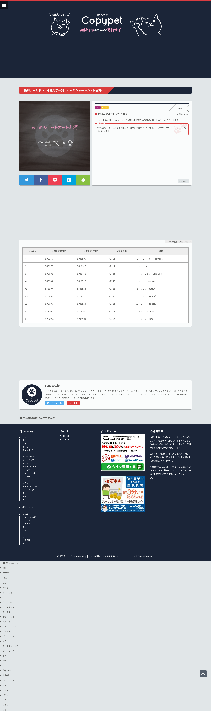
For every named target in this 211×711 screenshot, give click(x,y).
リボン (26, 511)
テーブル (27, 441)
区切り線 (27, 517)
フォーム (27, 501)
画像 (25, 474)
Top (5, 545)
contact (59, 417)
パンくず (27, 447)
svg (25, 421)
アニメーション (30, 494)
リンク (26, 514)
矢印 (25, 477)
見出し (26, 521)
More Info (74, 380)
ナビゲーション (30, 444)
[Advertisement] (105, 57)
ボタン (26, 504)
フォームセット (30, 451)
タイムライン (29, 427)
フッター (27, 454)
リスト (26, 508)
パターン (27, 498)
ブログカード (29, 457)
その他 (26, 424)
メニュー (27, 461)
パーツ (26, 415)
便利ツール (28, 485)
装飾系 (26, 492)
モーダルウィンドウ (31, 464)
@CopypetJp (55, 380)
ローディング (29, 467)
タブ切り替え (29, 434)
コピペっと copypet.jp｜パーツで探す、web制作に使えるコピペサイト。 (99, 534)
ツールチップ (29, 437)
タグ (25, 431)
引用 (25, 470)
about (59, 413)
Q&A (25, 418)
